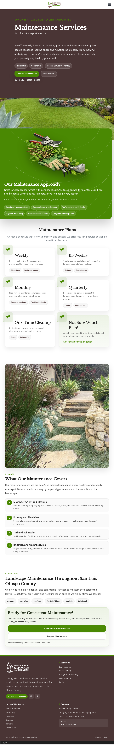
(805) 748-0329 (33, 80)
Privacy (98, 738)
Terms (105, 738)
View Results (48, 74)
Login (4, 743)
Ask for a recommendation (78, 341)
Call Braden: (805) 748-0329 (57, 629)
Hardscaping (65, 671)
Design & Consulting (68, 675)
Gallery (62, 682)
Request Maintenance (27, 74)
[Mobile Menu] (109, 5)
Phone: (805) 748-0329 (69, 709)
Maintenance (65, 679)
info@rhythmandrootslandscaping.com (77, 713)
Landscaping (65, 667)
